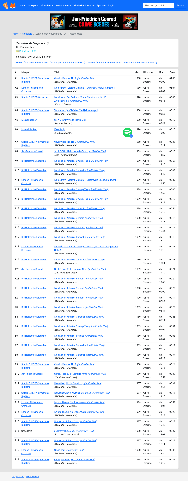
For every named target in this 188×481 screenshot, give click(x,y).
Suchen (180, 5)
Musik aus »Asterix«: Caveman (79, 316)
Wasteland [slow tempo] (76, 110)
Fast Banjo (59, 129)
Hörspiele (33, 5)
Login (111, 5)
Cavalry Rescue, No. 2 (74, 78)
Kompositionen (63, 5)
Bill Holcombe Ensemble (34, 161)
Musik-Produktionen (84, 5)
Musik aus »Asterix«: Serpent (78, 218)
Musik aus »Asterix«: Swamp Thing (81, 161)
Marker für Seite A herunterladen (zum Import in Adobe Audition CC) (50, 62)
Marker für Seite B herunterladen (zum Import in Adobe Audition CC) (122, 62)
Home (23, 5)
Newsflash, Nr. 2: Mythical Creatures (82, 393)
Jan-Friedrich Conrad (32, 151)
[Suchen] (158, 5)
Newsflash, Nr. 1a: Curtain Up (78, 383)
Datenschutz (32, 476)
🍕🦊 (9, 5)
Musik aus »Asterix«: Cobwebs (79, 170)
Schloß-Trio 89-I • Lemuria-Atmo (80, 151)
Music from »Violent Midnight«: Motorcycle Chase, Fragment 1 (86, 180)
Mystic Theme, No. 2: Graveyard (79, 402)
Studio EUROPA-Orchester (34, 97)
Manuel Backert (29, 119)
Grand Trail (69, 450)
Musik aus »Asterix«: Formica (78, 307)
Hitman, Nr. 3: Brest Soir (75, 421)
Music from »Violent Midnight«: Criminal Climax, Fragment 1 (84, 87)
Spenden (101, 5)
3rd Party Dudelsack (74, 431)
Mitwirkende (47, 5)
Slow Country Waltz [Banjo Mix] (70, 119)
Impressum (18, 476)
